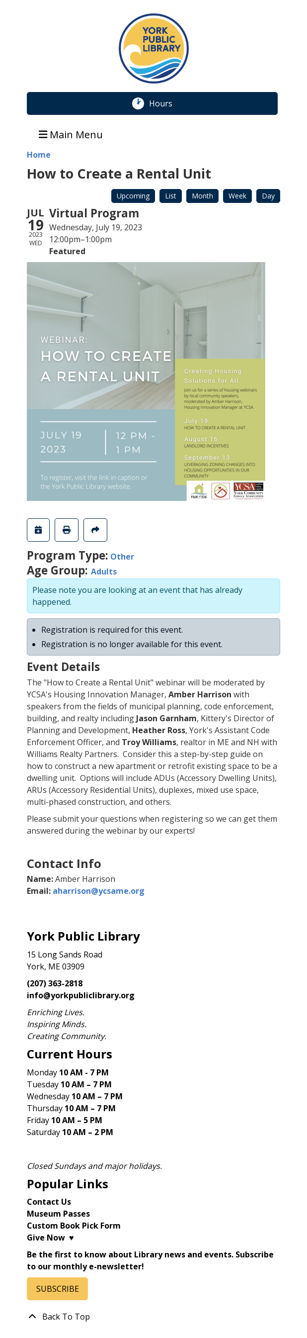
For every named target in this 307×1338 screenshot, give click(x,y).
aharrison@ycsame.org (99, 890)
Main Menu (71, 134)
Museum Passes (58, 1213)
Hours (166, 103)
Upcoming (133, 195)
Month (202, 195)
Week (237, 195)
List (170, 195)
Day (268, 195)
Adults (104, 571)
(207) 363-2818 (54, 983)
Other (122, 556)
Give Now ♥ (50, 1237)
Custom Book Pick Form (74, 1225)
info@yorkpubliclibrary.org (81, 995)
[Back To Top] (153, 1316)
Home (39, 154)
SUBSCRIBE (57, 1288)
